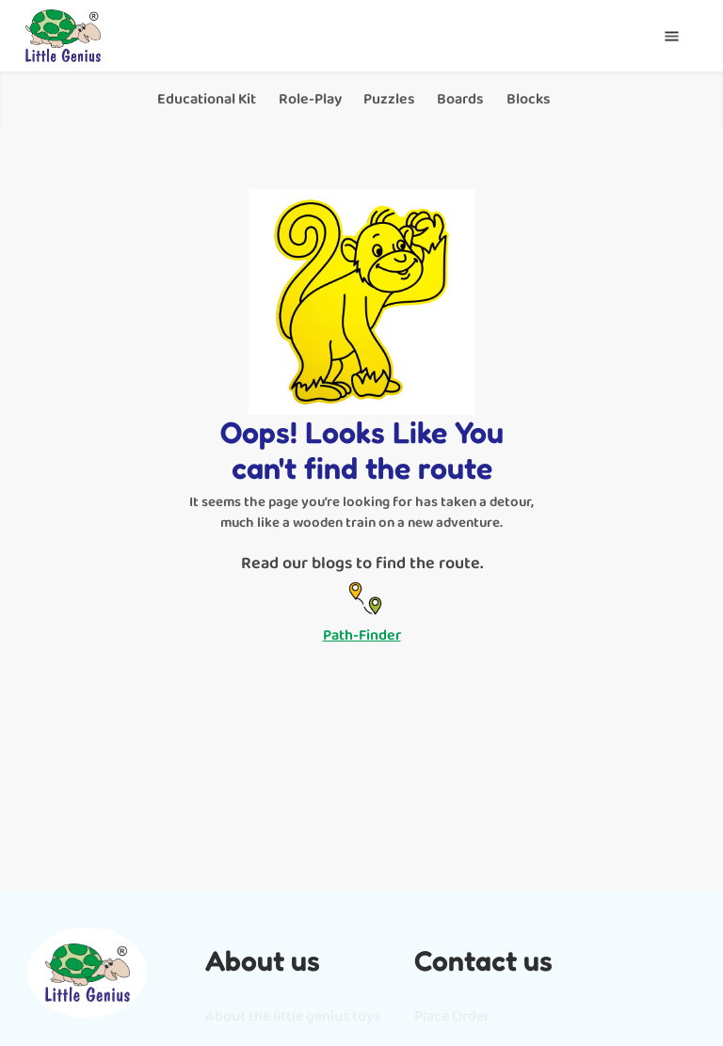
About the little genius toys (292, 1016)
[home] (63, 35)
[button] (672, 36)
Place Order (452, 1016)
